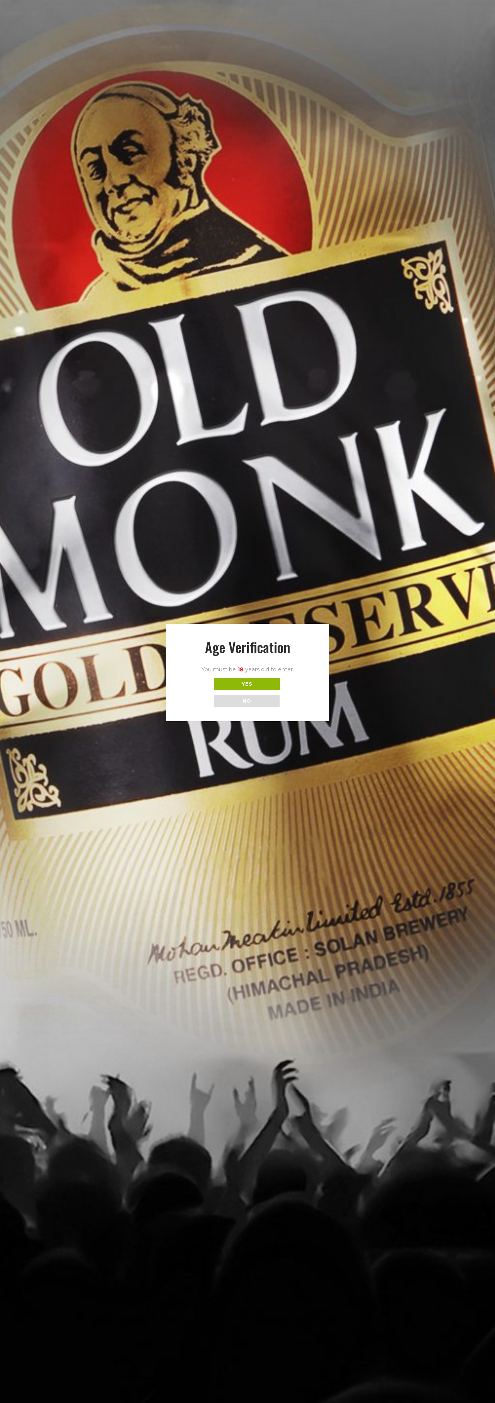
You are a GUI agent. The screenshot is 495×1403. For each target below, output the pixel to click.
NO (246, 701)
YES (247, 684)
